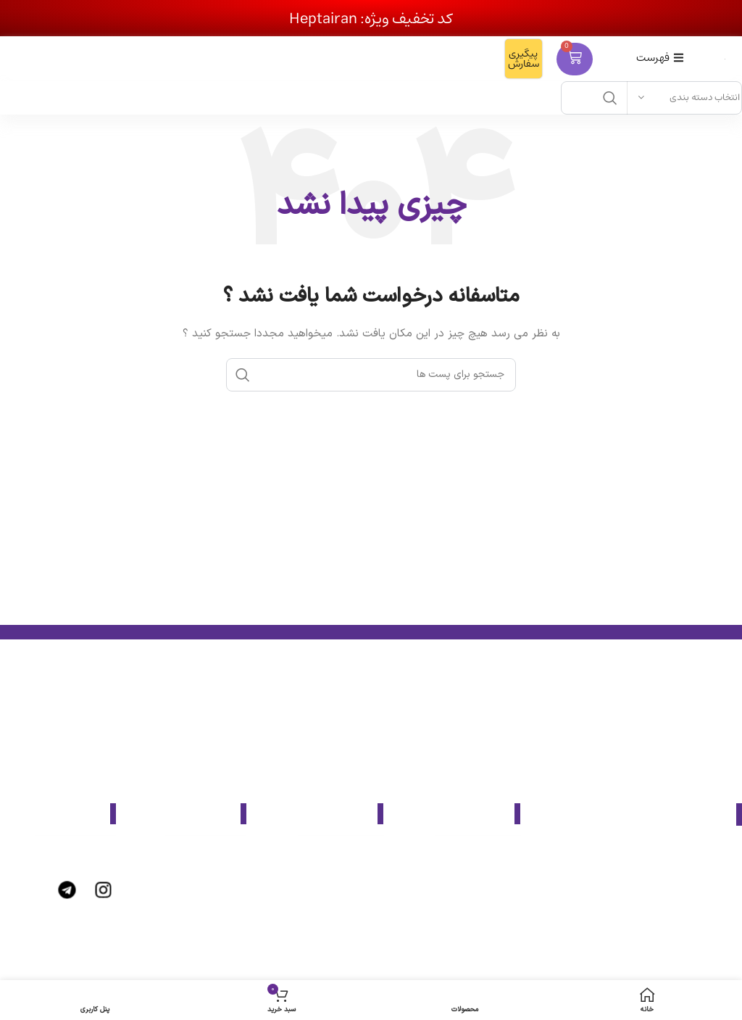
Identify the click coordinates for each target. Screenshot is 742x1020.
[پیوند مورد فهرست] (459, 857)
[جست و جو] (371, 374)
